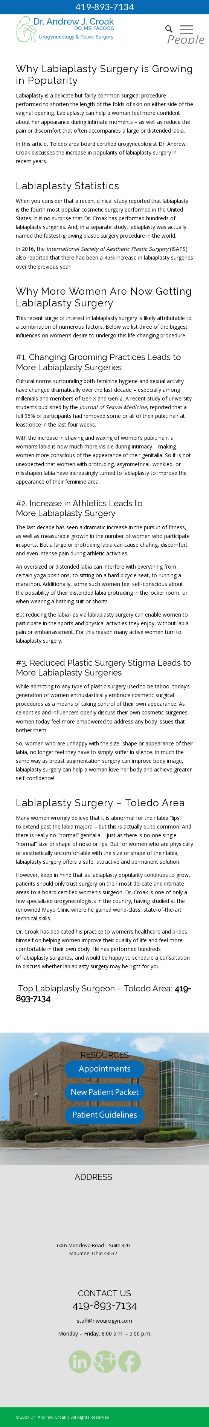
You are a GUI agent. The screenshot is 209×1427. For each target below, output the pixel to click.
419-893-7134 (104, 6)
